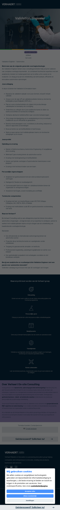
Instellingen (30, 500)
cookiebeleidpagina (39, 486)
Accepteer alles (30, 491)
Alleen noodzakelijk (30, 496)
